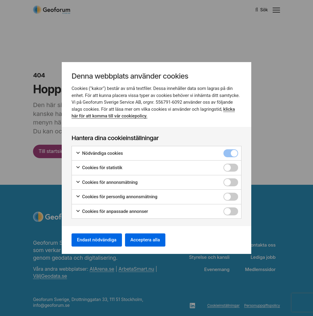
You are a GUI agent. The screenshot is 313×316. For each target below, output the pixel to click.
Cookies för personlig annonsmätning (116, 196)
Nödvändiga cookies (99, 152)
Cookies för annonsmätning (106, 181)
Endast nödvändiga (99, 240)
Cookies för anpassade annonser (111, 211)
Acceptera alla (151, 240)
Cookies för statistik (98, 167)
